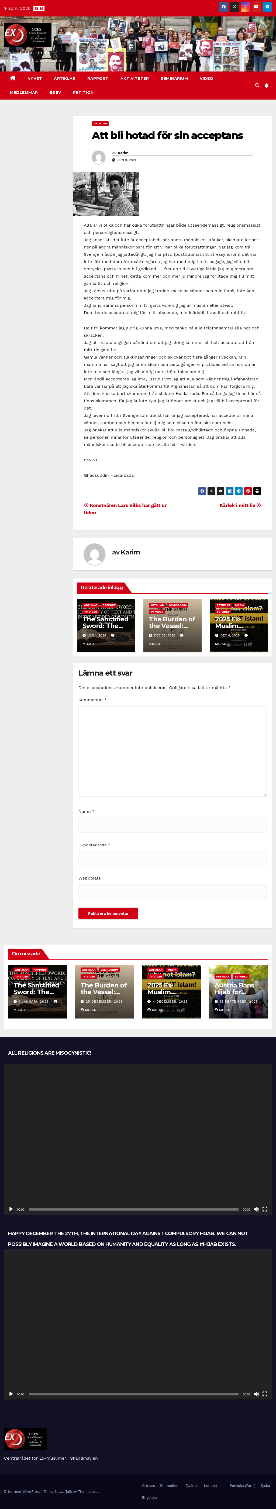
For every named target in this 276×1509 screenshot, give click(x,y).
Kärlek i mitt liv (240, 505)
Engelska (149, 1498)
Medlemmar (24, 92)
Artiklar (64, 78)
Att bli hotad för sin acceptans (167, 135)
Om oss (148, 1486)
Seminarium (174, 78)
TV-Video (90, 611)
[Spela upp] (11, 1209)
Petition (83, 92)
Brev (55, 92)
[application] (138, 1139)
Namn (86, 811)
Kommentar (92, 699)
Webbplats (89, 878)
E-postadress (94, 844)
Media (239, 605)
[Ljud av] (256, 1209)
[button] (257, 85)
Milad (89, 1010)
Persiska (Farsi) (243, 1486)
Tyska (265, 1486)
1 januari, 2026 (34, 1001)
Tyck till (192, 1486)
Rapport (98, 78)
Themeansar (88, 1492)
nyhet (34, 78)
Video (206, 78)
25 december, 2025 (104, 1001)
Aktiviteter (134, 78)
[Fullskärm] (265, 1209)
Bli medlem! (170, 1486)
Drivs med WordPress (23, 1492)
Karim (123, 153)
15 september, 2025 (239, 1001)
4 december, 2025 (170, 1001)
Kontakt (210, 1486)
